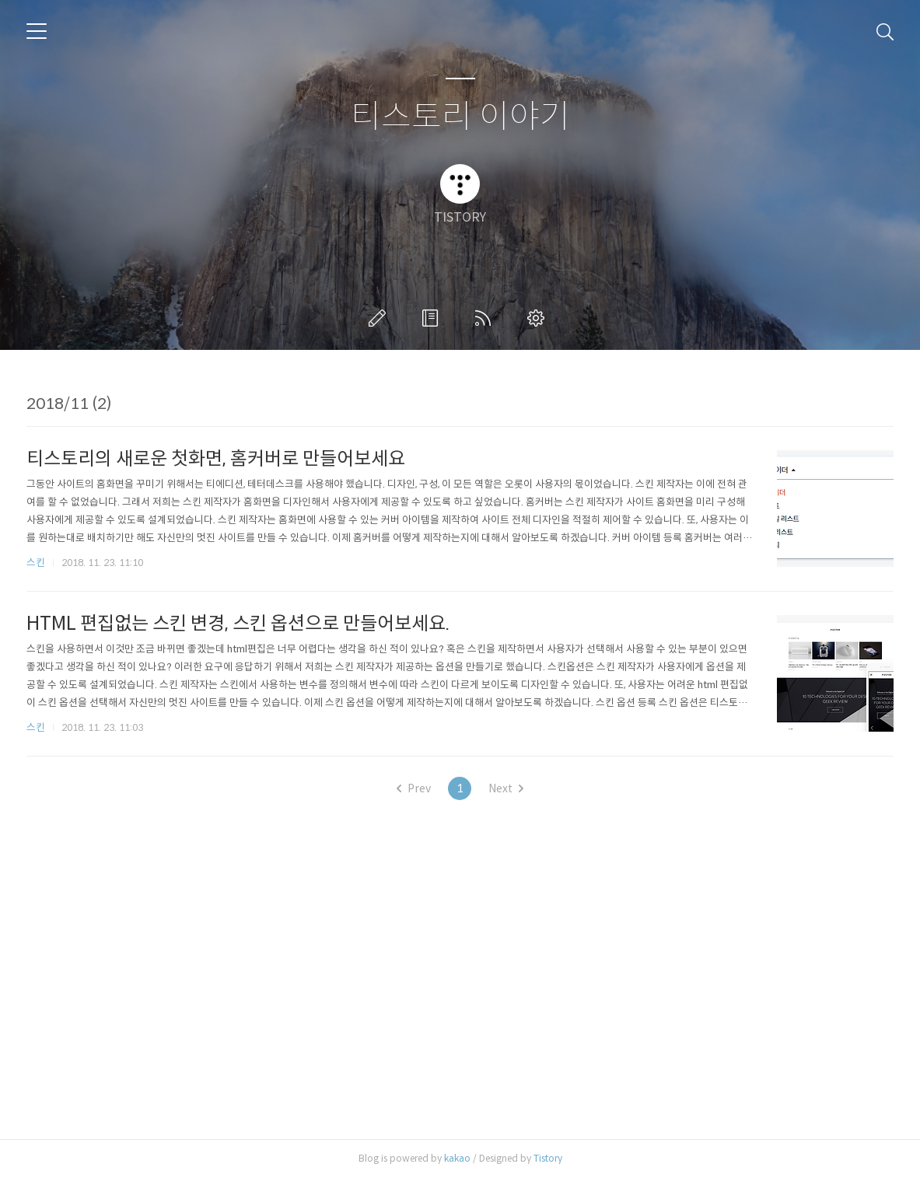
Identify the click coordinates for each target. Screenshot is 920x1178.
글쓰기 (380, 318)
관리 (539, 318)
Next (505, 788)
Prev (414, 788)
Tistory (547, 1158)
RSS (486, 318)
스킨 (35, 562)
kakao (457, 1158)
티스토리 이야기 (460, 117)
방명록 (433, 318)
